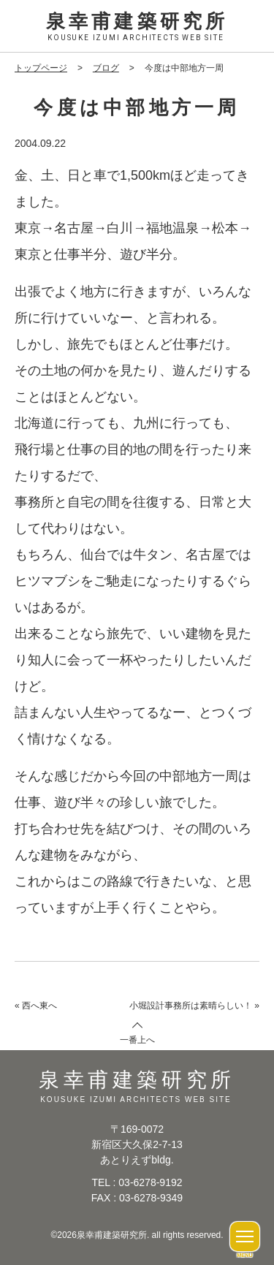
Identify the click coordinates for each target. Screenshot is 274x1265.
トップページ (41, 68)
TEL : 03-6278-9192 (136, 1182)
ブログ (106, 68)
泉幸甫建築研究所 (137, 27)
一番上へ (137, 1040)
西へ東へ (39, 1005)
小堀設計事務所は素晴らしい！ (190, 1005)
